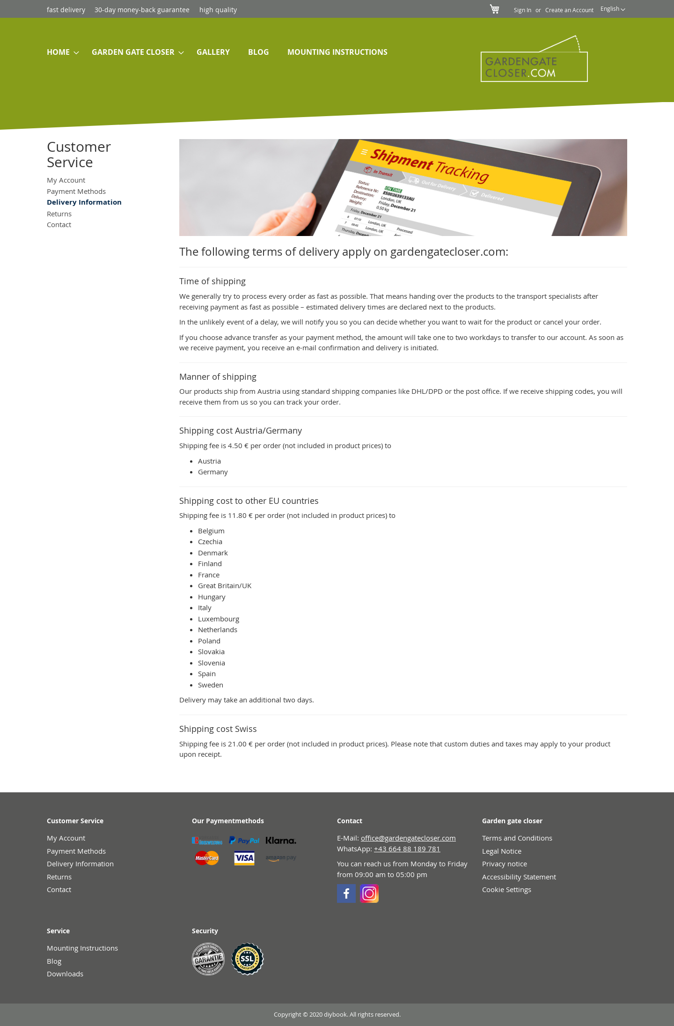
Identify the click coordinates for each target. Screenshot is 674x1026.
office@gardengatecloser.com (408, 837)
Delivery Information (80, 863)
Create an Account (569, 10)
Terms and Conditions (517, 837)
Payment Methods (76, 191)
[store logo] (529, 58)
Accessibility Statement (519, 876)
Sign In (522, 10)
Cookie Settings (506, 889)
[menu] (247, 52)
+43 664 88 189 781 (407, 848)
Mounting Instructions (82, 947)
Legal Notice (501, 851)
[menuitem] (60, 52)
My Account (66, 180)
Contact (59, 224)
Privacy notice (504, 863)
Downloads (65, 973)
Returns (59, 213)
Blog (54, 961)
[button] (613, 10)
